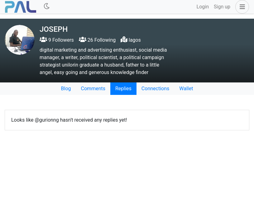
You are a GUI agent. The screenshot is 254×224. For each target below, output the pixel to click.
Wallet (186, 88)
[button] (241, 7)
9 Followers (57, 40)
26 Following (97, 40)
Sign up (222, 7)
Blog (66, 88)
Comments (93, 88)
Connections (155, 88)
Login (203, 7)
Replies (123, 88)
